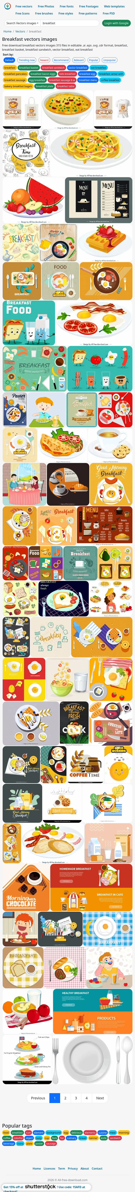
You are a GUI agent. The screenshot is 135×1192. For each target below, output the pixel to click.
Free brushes (44, 13)
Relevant (79, 60)
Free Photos (46, 6)
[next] (100, 1098)
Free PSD (109, 13)
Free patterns (88, 13)
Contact (97, 1168)
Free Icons (22, 13)
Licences (49, 1168)
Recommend (61, 60)
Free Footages (88, 6)
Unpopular (109, 60)
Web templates (114, 6)
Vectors (20, 31)
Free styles (66, 13)
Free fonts (67, 6)
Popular (93, 60)
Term (61, 1168)
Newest (44, 60)
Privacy (73, 1168)
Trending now (27, 60)
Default (9, 60)
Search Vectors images (21, 23)
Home (8, 31)
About (85, 1168)
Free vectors (23, 6)
